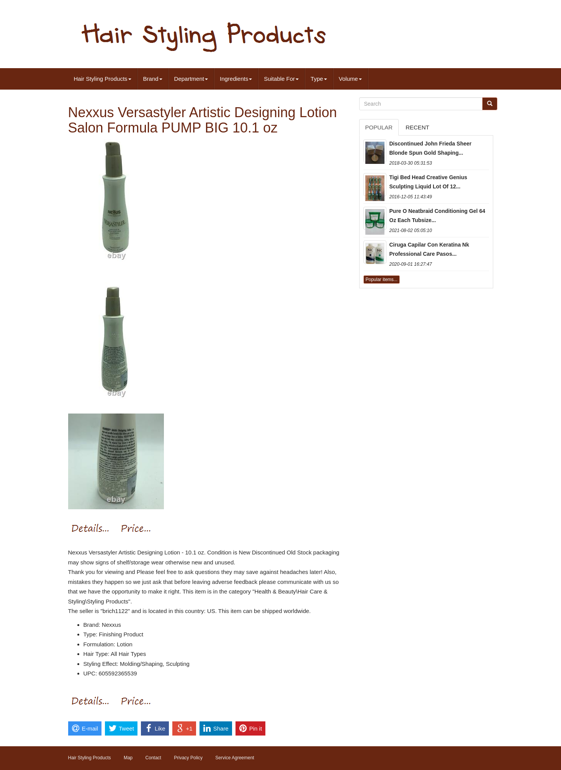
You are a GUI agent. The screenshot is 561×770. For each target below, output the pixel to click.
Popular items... (381, 279)
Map (128, 757)
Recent (417, 127)
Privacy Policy (188, 757)
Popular (379, 127)
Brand (152, 78)
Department (191, 78)
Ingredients (236, 78)
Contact (153, 757)
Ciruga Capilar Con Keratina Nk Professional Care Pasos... (429, 249)
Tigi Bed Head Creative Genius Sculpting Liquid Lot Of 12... (428, 182)
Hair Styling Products (102, 78)
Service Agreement (234, 757)
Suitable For (281, 78)
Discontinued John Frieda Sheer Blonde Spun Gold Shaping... (430, 148)
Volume (350, 78)
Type (319, 78)
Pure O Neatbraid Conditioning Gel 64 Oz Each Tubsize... (437, 215)
